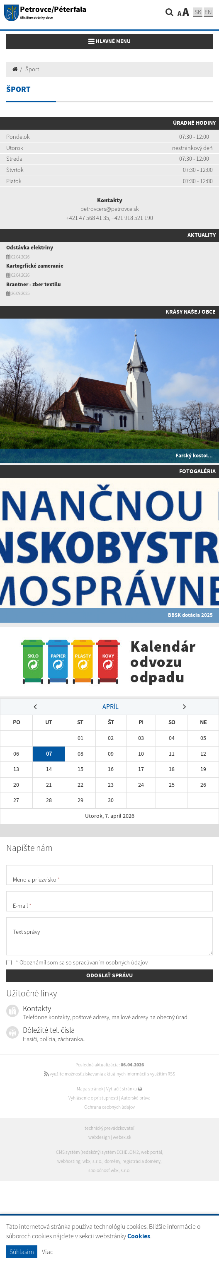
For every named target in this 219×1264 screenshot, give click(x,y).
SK (198, 12)
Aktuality (201, 235)
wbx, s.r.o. (92, 1161)
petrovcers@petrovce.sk (109, 209)
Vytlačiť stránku (124, 1089)
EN (208, 12)
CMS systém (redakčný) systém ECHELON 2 (97, 1152)
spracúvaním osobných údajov (110, 962)
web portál (151, 1152)
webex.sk (122, 1137)
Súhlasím (22, 1251)
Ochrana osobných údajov (109, 1107)
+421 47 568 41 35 (87, 218)
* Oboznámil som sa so (77, 962)
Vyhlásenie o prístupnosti (93, 1098)
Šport (32, 69)
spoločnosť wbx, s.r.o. (109, 1170)
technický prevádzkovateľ (109, 1128)
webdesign (99, 1137)
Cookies (138, 1236)
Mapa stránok (90, 1089)
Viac (47, 1251)
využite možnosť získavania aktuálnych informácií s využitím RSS (109, 1074)
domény (112, 1161)
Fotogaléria (197, 471)
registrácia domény (141, 1161)
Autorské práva (136, 1098)
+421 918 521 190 (132, 218)
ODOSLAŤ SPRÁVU (109, 976)
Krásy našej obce (190, 312)
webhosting (68, 1161)
